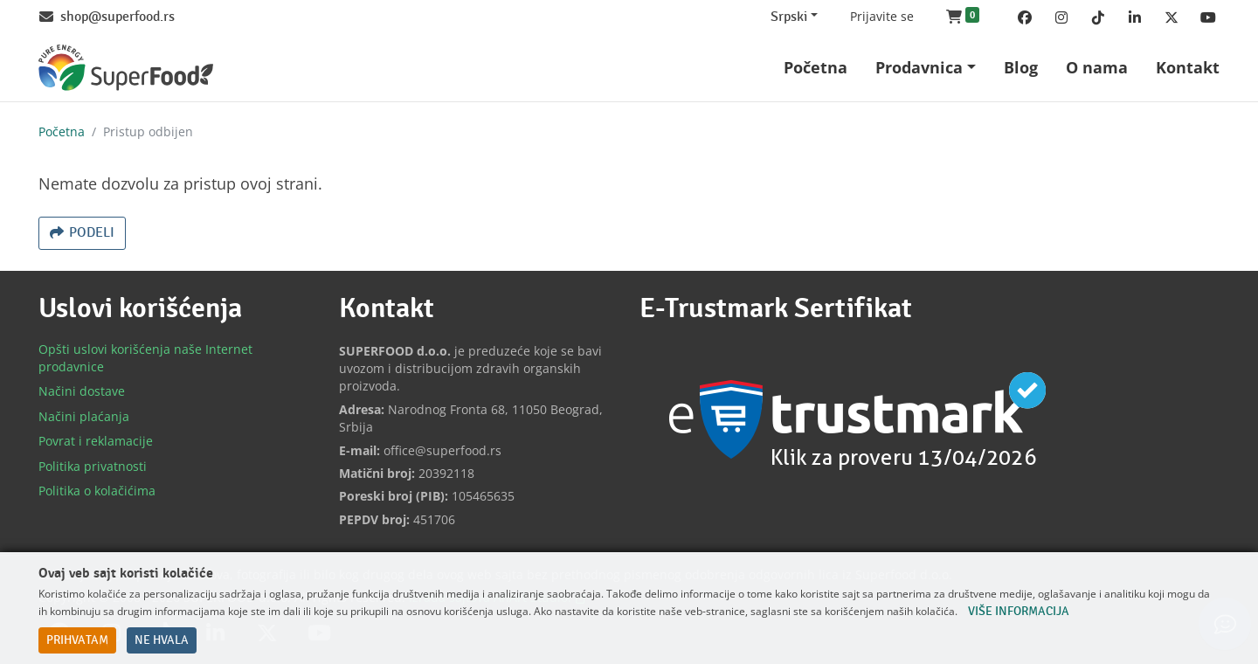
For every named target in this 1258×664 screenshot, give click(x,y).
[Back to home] (125, 68)
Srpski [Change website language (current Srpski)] (789, 17)
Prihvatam (77, 640)
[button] (963, 17)
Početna (61, 131)
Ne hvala (162, 640)
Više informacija (1018, 612)
